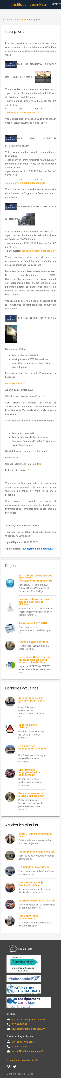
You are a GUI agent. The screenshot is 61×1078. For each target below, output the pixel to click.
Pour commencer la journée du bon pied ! (31, 794)
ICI (22, 457)
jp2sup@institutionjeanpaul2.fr (28, 1029)
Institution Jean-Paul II (21, 1060)
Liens (30, 1074)
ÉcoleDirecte (19, 949)
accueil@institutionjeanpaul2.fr (38, 251)
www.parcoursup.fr (15, 383)
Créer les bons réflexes (27, 726)
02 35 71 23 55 (19, 1046)
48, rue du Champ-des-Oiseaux (28, 1019)
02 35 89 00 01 (19, 1024)
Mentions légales (16, 1074)
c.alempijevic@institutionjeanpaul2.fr (25, 183)
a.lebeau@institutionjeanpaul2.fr (22, 112)
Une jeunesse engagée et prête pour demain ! (29, 772)
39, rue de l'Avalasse (23, 1042)
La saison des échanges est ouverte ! (32, 749)
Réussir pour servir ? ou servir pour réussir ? (32, 701)
